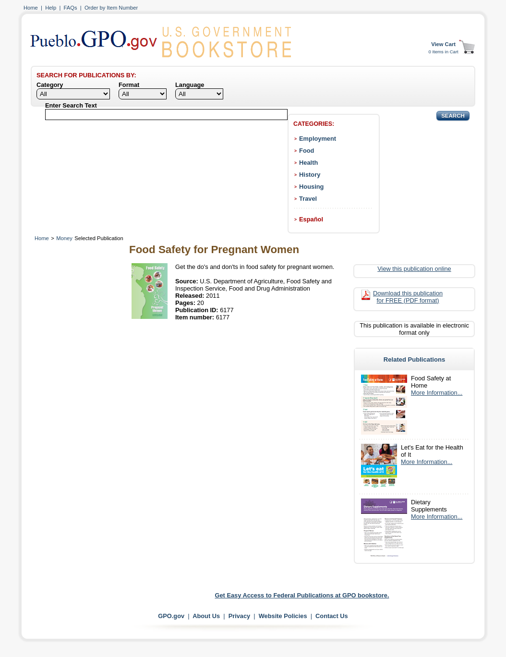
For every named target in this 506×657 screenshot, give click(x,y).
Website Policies (283, 616)
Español (311, 219)
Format (129, 84)
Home (31, 8)
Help (50, 8)
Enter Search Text (71, 105)
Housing (311, 186)
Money (64, 238)
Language (189, 84)
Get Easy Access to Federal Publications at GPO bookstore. (302, 595)
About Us (206, 616)
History (309, 174)
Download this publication (408, 297)
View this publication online (414, 268)
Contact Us (331, 616)
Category (49, 84)
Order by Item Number (111, 8)
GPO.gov (171, 616)
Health (308, 162)
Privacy (240, 616)
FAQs (70, 8)
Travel (308, 198)
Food (306, 150)
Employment (317, 138)
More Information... (436, 392)
